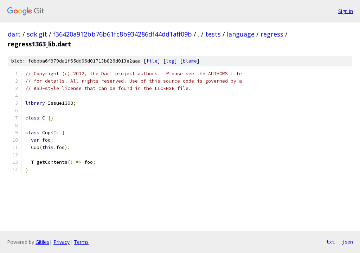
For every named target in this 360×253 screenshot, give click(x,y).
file (152, 61)
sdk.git (37, 34)
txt (330, 242)
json (347, 242)
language (241, 34)
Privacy (61, 242)
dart (14, 34)
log (170, 61)
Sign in (345, 11)
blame (190, 61)
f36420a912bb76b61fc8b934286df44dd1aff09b (122, 34)
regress (272, 34)
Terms (81, 242)
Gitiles (42, 242)
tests (213, 34)
